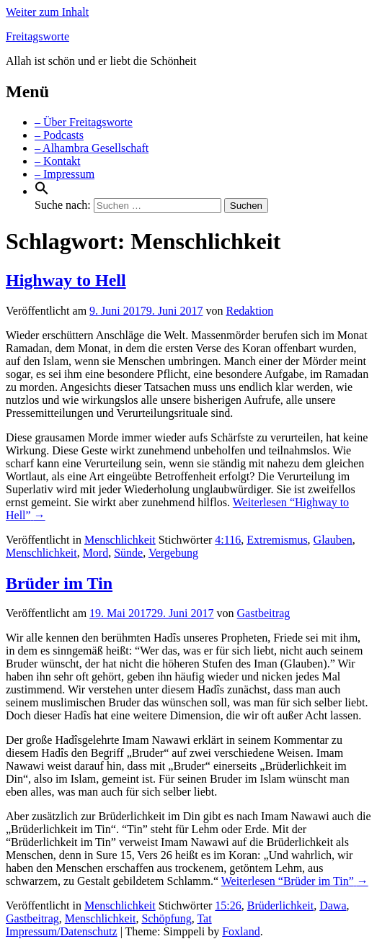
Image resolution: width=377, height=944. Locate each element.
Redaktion (249, 311)
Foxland (241, 931)
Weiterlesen (294, 881)
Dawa (332, 905)
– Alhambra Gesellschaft (91, 148)
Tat (204, 918)
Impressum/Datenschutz (61, 931)
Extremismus (277, 540)
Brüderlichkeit (280, 905)
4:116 (228, 540)
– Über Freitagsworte (84, 122)
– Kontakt (58, 161)
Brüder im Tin (59, 583)
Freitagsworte (37, 36)
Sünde (128, 553)
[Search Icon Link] (42, 191)
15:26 (228, 905)
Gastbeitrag (263, 613)
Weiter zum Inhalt (47, 12)
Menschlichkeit (120, 540)
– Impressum (64, 174)
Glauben (333, 540)
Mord (96, 553)
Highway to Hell (66, 280)
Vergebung (173, 553)
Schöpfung (166, 918)
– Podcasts (59, 135)
